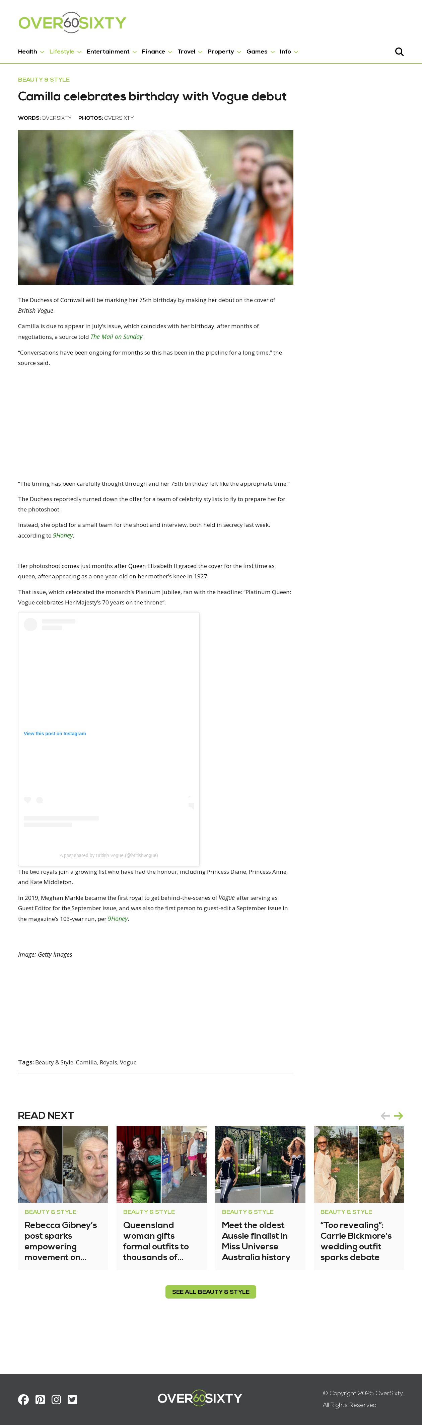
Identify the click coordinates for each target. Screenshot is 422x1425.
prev (389, 1155)
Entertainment (103, 49)
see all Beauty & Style (211, 1332)
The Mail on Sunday (119, 362)
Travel (182, 49)
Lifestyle (57, 49)
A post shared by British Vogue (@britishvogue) (104, 893)
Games (252, 49)
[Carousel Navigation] (396, 1155)
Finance (148, 49)
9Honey (61, 573)
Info (280, 49)
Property (216, 49)
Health (22, 49)
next (403, 1155)
